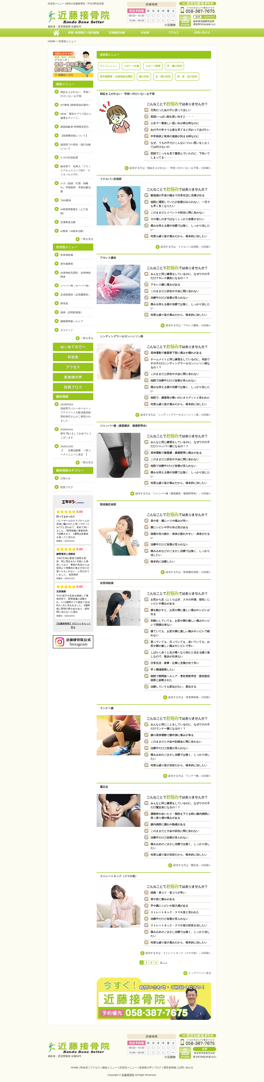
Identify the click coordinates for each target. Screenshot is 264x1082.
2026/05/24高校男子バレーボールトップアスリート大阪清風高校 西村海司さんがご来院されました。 (76, 412)
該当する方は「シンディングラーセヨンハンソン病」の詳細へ (175, 414)
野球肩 (64, 303)
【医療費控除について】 (74, 135)
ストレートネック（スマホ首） (119, 876)
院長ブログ (66, 487)
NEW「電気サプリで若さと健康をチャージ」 (76, 115)
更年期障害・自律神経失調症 (116, 76)
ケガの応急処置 (69, 157)
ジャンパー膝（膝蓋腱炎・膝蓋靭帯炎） (124, 425)
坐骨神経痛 (106, 583)
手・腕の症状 (174, 65)
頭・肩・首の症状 (187, 76)
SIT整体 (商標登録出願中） (75, 104)
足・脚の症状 (163, 76)
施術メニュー (109, 1067)
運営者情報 (169, 1067)
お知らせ (65, 478)
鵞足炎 (104, 786)
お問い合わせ (185, 1067)
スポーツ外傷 (131, 65)
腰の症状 (144, 76)
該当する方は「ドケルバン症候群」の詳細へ (186, 246)
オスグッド (66, 330)
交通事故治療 (68, 222)
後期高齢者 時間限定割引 (74, 126)
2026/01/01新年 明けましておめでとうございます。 (75, 433)
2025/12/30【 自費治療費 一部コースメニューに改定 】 (75, 450)
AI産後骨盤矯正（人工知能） (74, 211)
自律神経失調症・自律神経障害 (75, 274)
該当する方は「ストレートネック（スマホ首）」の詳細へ (178, 952)
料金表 (84, 1067)
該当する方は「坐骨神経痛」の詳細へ (189, 697)
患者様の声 (145, 1067)
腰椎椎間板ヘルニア (71, 321)
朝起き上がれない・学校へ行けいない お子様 (127, 93)
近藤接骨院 (128, 1074)
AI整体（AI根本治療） (72, 231)
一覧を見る (87, 238)
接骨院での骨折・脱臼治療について (75, 146)
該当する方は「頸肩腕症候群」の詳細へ (188, 572)
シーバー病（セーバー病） (75, 285)
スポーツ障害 (152, 65)
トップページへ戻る (199, 972)
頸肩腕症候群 (108, 504)
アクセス (95, 1067)
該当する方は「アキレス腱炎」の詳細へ (188, 325)
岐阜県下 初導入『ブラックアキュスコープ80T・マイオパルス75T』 (75, 170)
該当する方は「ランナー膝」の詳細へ (189, 775)
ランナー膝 (106, 708)
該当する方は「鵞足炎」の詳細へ (192, 865)
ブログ (157, 1067)
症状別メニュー (128, 1067)
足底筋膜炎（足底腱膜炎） (75, 294)
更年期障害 (66, 263)
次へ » (163, 962)
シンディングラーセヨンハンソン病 (121, 336)
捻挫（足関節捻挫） (71, 312)
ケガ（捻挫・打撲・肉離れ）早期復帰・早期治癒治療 (75, 187)
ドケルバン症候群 (111, 179)
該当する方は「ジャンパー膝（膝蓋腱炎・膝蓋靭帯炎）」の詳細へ (173, 493)
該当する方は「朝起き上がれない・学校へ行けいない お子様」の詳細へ (170, 167)
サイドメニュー (109, 65)
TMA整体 (65, 200)
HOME (51, 41)
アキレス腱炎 (108, 257)
